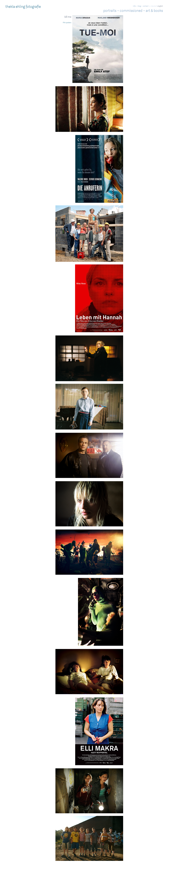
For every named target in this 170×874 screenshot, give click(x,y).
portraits (109, 10)
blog (139, 6)
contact (146, 6)
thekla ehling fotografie (23, 6)
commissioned (131, 10)
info (134, 6)
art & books (154, 10)
